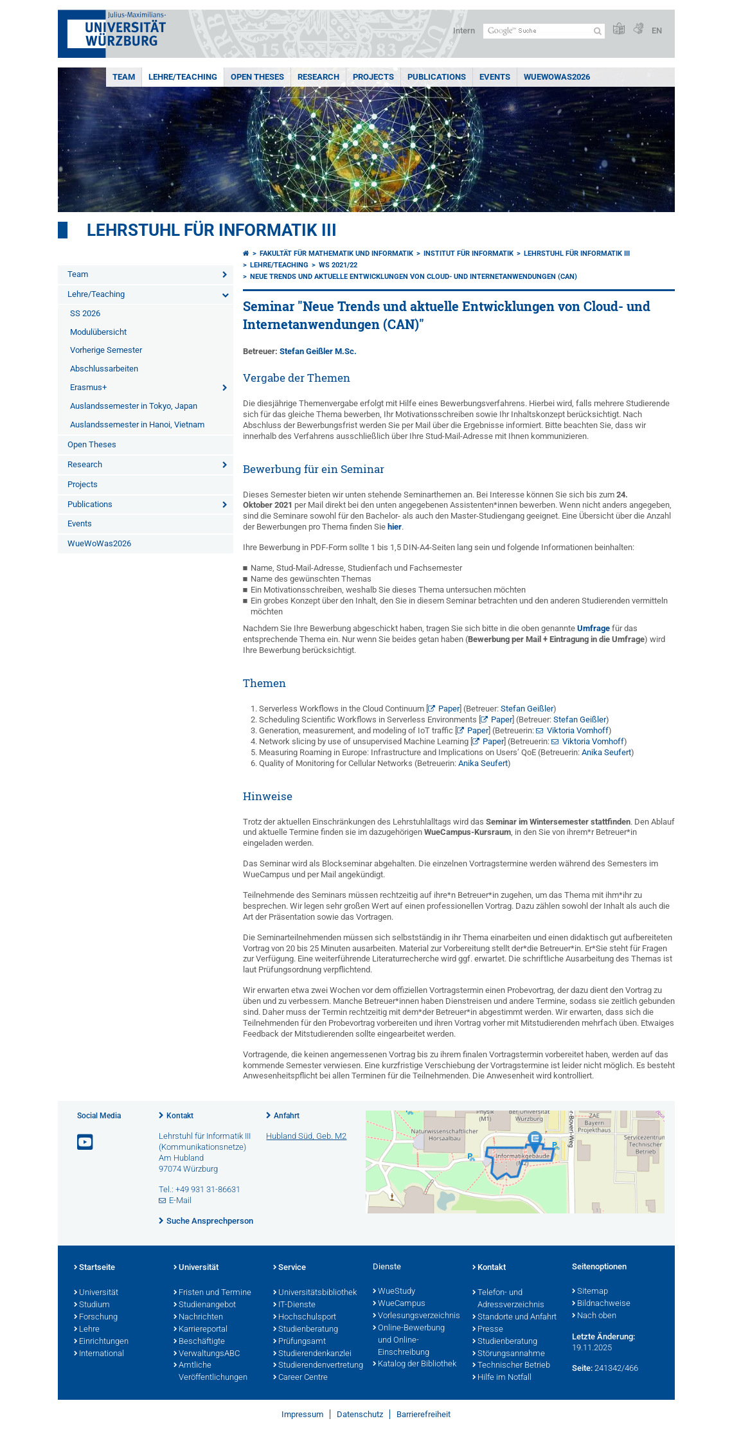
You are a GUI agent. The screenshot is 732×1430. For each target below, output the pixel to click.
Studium (92, 1305)
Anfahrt (286, 1115)
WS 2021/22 (338, 265)
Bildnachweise (601, 1304)
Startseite (94, 1268)
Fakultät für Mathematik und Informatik (336, 253)
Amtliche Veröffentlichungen (210, 1372)
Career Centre (300, 1378)
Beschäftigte (199, 1342)
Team (123, 77)
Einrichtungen (101, 1342)
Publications (436, 77)
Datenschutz (360, 1414)
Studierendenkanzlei (312, 1354)
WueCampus (399, 1304)
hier (395, 527)
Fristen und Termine (212, 1293)
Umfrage (593, 628)
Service (289, 1268)
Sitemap (590, 1292)
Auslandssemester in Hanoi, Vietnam (137, 424)
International (99, 1354)
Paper (449, 708)
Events (494, 77)
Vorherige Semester (106, 350)
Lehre (87, 1330)
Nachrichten (198, 1317)
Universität (96, 1293)
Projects (373, 77)
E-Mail (180, 1200)
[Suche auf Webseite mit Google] (544, 31)
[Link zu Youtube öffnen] (86, 1142)
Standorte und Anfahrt (514, 1317)
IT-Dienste (294, 1305)
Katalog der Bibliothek (414, 1364)
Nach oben (594, 1316)
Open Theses (257, 77)
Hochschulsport (304, 1317)
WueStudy (394, 1292)
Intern (464, 30)
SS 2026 (85, 313)
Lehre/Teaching (182, 77)
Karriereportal (201, 1330)
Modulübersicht (98, 332)
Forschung (96, 1317)
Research (318, 77)
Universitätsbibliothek (315, 1293)
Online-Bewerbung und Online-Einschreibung (409, 1341)
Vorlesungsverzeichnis (416, 1316)
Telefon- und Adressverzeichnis (508, 1299)
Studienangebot (205, 1305)
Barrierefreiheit (424, 1414)
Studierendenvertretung (316, 1366)
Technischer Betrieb (511, 1366)
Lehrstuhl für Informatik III (212, 230)
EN (657, 30)
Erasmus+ (88, 387)
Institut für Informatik (468, 253)
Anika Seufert (606, 752)
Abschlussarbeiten (104, 368)
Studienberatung (305, 1330)
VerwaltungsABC (207, 1354)
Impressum (302, 1414)
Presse (487, 1330)
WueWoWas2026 (557, 77)
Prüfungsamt (299, 1342)
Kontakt (179, 1115)
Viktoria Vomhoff (578, 730)
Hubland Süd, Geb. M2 (306, 1136)
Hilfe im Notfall (501, 1378)
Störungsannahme (508, 1354)
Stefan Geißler (527, 708)
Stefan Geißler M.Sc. (318, 351)
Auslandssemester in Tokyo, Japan (133, 406)
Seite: (582, 1368)
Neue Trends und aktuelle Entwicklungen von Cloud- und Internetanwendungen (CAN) (413, 277)
